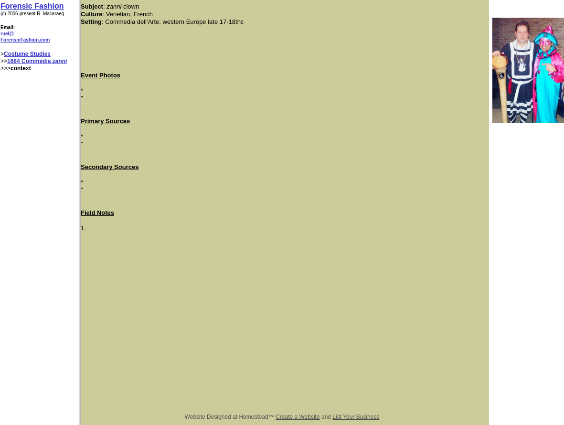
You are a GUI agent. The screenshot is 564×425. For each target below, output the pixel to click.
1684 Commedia (30, 61)
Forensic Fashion (32, 6)
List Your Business (355, 417)
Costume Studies (27, 54)
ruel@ (7, 33)
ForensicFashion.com (25, 39)
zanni (60, 61)
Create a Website (298, 417)
